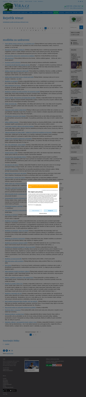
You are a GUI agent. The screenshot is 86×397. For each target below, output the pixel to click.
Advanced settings (43, 213)
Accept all (50, 210)
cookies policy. (38, 204)
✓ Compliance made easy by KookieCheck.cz (49, 190)
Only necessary (35, 210)
